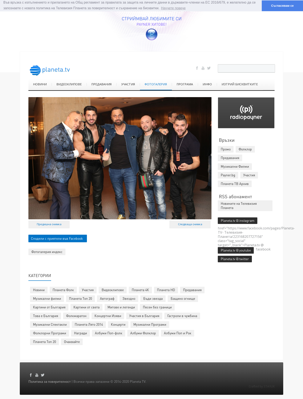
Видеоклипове (113, 289)
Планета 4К (140, 289)
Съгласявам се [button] (282, 5)
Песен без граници (157, 307)
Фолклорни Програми (49, 333)
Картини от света (86, 307)
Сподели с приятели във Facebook (57, 238)
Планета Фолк (63, 289)
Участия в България (144, 315)
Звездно (128, 298)
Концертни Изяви (107, 315)
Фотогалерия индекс (46, 251)
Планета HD (166, 289)
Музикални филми (47, 298)
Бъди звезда (153, 298)
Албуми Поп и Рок (177, 333)
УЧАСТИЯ (128, 84)
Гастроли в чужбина (182, 315)
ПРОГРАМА (185, 84)
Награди (80, 333)
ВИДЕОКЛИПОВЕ (69, 84)
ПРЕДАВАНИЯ (101, 84)
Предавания (192, 289)
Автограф (107, 298)
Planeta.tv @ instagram (237, 220)
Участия (88, 289)
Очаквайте (72, 341)
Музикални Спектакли (50, 324)
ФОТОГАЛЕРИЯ (156, 84)
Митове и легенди (121, 307)
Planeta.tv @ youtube (236, 250)
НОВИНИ (40, 84)
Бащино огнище (183, 298)
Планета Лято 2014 (89, 324)
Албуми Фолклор (143, 333)
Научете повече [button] (173, 8)
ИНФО (207, 84)
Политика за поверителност (49, 381)
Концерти (118, 324)
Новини (39, 289)
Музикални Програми (149, 324)
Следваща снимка (190, 224)
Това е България (45, 315)
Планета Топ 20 (80, 298)
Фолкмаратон (76, 315)
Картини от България (49, 307)
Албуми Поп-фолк (108, 333)
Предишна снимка (49, 224)
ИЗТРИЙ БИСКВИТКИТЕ (240, 84)
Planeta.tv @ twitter (235, 258)
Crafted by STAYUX (262, 386)
